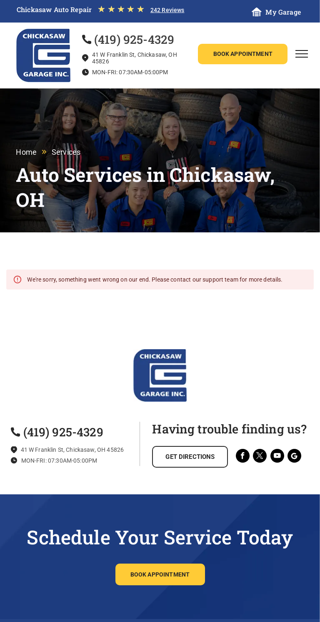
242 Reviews (167, 10)
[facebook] (243, 457)
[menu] (301, 54)
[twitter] (260, 457)
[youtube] (277, 457)
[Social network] (294, 457)
